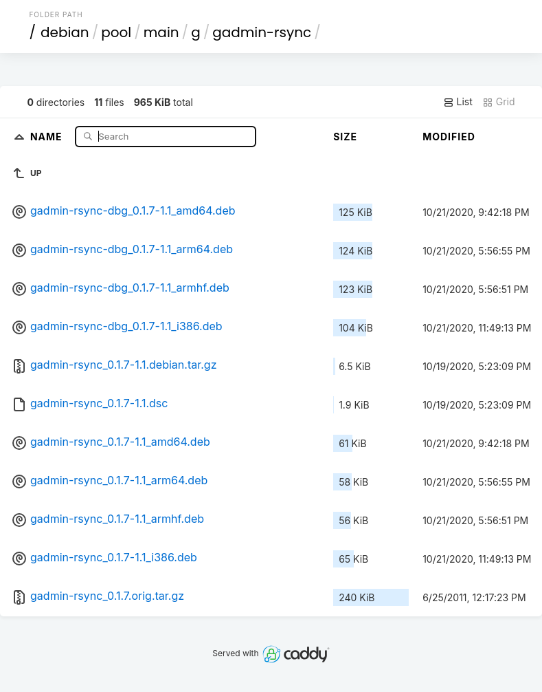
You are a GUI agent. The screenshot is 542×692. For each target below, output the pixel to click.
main (161, 32)
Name (47, 136)
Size (345, 136)
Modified (448, 136)
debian (65, 32)
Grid (498, 102)
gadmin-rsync (261, 32)
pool (116, 32)
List (458, 102)
